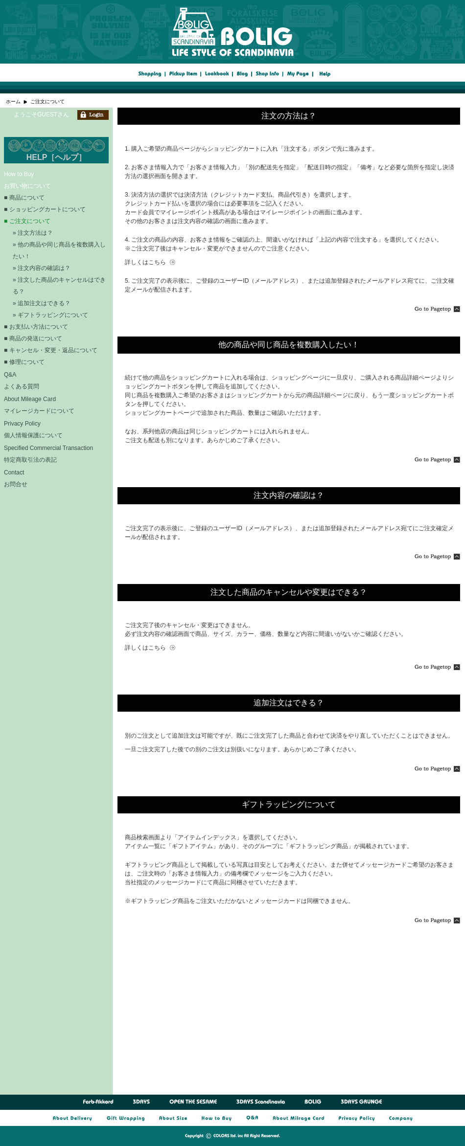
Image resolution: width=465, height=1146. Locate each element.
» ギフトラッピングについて (50, 315)
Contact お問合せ (15, 478)
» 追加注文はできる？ (41, 303)
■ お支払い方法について (36, 326)
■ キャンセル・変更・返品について (50, 350)
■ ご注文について (27, 221)
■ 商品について (24, 197)
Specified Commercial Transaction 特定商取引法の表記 (48, 454)
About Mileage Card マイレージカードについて (39, 405)
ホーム (13, 101)
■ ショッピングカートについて (45, 209)
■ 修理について (24, 362)
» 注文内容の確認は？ (41, 268)
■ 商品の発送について (33, 338)
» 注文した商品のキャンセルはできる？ (59, 285)
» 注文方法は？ (33, 232)
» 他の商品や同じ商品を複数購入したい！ (59, 250)
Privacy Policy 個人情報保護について (33, 429)
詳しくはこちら (145, 262)
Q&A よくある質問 (21, 380)
